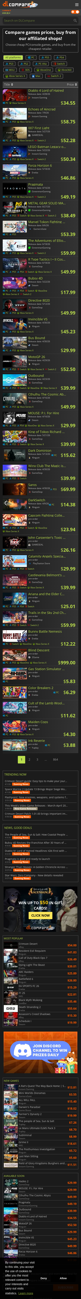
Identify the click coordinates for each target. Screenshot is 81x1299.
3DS (25, 70)
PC (31, 57)
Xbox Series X (15, 76)
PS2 (24, 63)
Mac (36, 76)
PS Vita (41, 63)
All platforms (13, 57)
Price (72, 84)
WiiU (10, 70)
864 (55, 759)
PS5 (45, 57)
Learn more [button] (25, 1293)
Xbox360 (64, 70)
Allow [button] (63, 1278)
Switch (59, 63)
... (46, 759)
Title (8, 84)
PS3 (9, 63)
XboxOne (44, 70)
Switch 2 (54, 76)
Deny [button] (43, 1278)
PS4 (60, 57)
